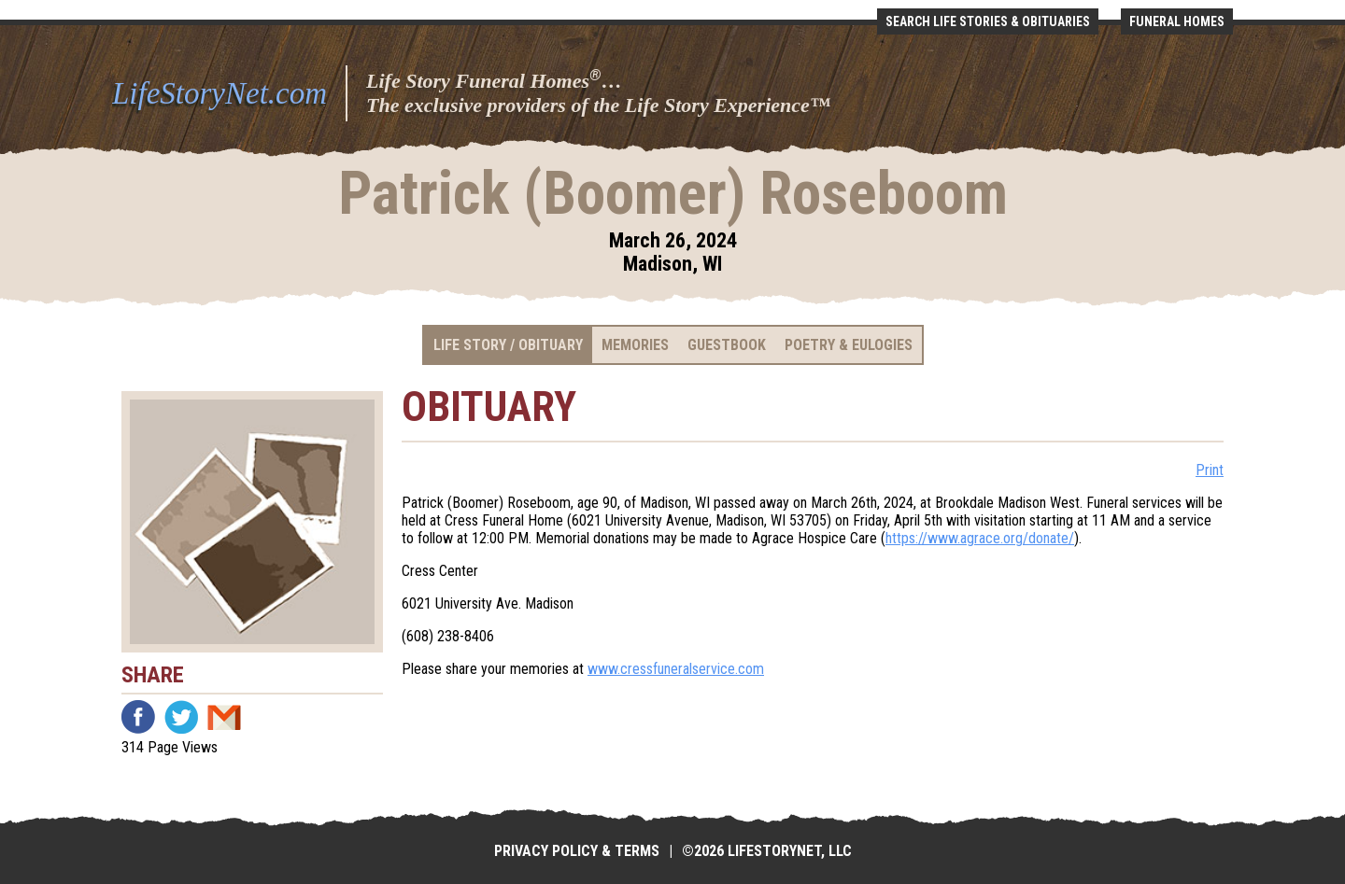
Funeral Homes (1177, 21)
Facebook (138, 717)
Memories (635, 345)
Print (1210, 470)
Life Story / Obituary (508, 345)
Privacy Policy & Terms (576, 851)
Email (224, 717)
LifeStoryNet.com (219, 93)
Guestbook (726, 345)
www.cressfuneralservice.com (676, 669)
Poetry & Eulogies (849, 345)
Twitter (181, 717)
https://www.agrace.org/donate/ (979, 538)
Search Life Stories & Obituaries (987, 21)
